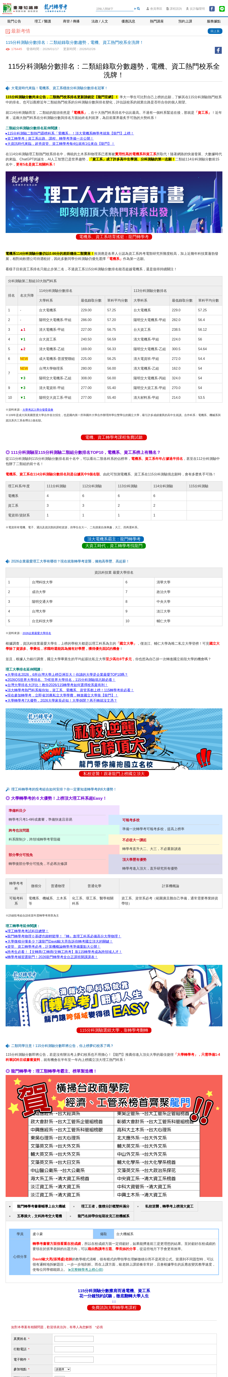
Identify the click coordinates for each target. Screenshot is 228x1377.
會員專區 (154, 8)
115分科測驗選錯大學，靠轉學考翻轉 (114, 1030)
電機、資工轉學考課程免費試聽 (114, 437)
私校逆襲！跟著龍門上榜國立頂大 (114, 773)
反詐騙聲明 (195, 8)
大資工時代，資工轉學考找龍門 (114, 545)
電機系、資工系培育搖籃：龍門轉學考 (114, 236)
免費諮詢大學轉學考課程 (114, 1307)
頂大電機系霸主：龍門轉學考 (114, 539)
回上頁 (215, 31)
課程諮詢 (174, 8)
